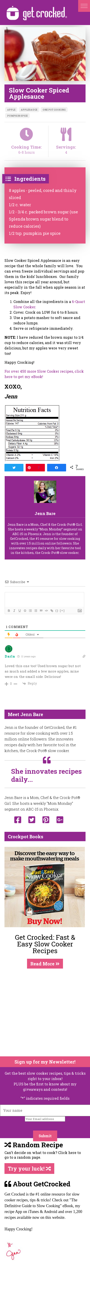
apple (11, 109)
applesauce (29, 109)
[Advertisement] (42, 1012)
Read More (45, 964)
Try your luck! (29, 1168)
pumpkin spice (17, 115)
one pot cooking (54, 109)
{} (57, 610)
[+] (62, 610)
